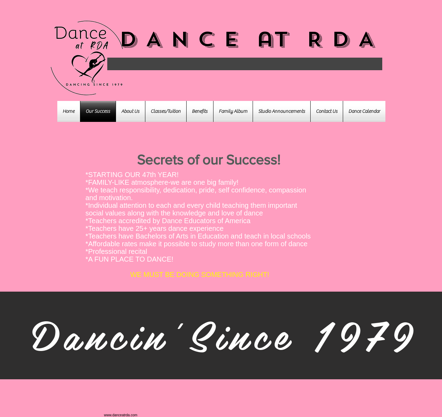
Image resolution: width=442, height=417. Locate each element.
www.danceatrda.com (121, 415)
